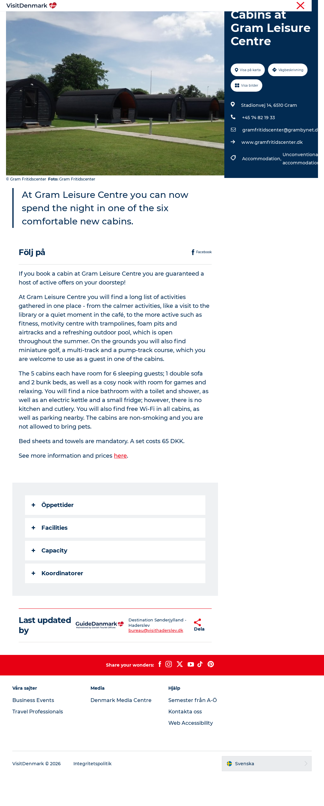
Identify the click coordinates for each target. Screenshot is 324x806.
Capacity (50, 580)
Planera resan (227, 20)
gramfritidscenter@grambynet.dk (281, 160)
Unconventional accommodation (301, 189)
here (120, 485)
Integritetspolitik (93, 794)
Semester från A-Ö (192, 730)
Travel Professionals (38, 742)
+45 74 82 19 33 (258, 147)
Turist (295, 6)
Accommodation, (262, 189)
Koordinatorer (58, 603)
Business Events (33, 730)
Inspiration (93, 20)
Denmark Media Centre (121, 730)
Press (313, 6)
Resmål (125, 20)
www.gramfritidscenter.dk (272, 172)
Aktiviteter (155, 20)
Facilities (50, 557)
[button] (177, 655)
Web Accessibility (190, 753)
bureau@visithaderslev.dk (143, 660)
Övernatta (190, 20)
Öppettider (53, 535)
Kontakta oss (185, 742)
